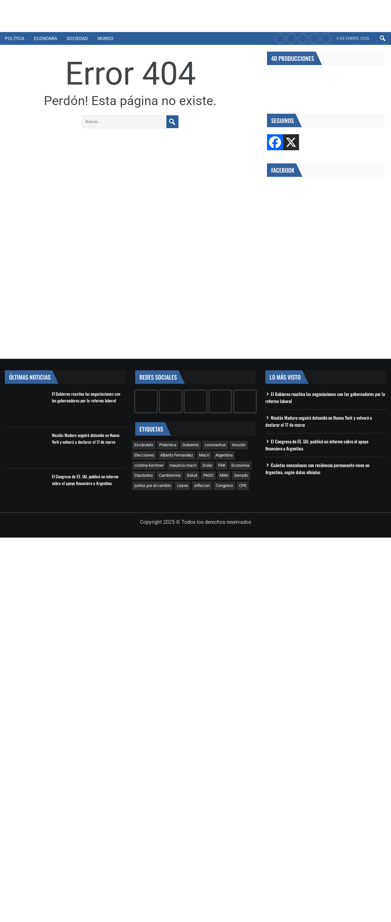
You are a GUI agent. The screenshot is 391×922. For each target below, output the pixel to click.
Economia (240, 465)
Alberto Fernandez (176, 455)
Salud (192, 475)
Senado (241, 475)
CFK (242, 485)
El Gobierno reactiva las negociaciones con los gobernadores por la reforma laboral (86, 397)
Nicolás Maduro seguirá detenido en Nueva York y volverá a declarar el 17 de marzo (86, 438)
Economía (45, 38)
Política (14, 38)
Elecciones (144, 455)
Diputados (143, 475)
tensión (238, 444)
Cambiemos (170, 475)
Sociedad (77, 38)
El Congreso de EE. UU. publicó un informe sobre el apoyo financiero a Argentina (85, 479)
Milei (224, 475)
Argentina (224, 455)
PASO (208, 475)
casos (182, 485)
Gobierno (190, 444)
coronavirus (215, 444)
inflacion (202, 485)
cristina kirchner (148, 465)
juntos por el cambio (152, 485)
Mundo (105, 38)
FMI (221, 465)
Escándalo (143, 444)
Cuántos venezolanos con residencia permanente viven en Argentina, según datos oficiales (317, 468)
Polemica (167, 444)
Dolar (207, 465)
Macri (204, 455)
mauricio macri (183, 465)
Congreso (224, 485)
